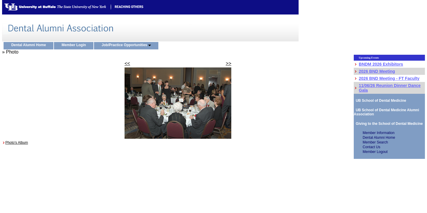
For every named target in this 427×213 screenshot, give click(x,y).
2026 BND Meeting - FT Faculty (389, 78)
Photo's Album (16, 143)
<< (127, 63)
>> (228, 63)
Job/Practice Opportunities (127, 45)
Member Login (75, 45)
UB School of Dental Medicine (380, 101)
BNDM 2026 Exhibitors (381, 64)
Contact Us (371, 147)
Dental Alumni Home (30, 45)
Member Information (378, 133)
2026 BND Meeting (377, 71)
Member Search (375, 142)
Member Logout (375, 152)
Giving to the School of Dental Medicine (388, 124)
